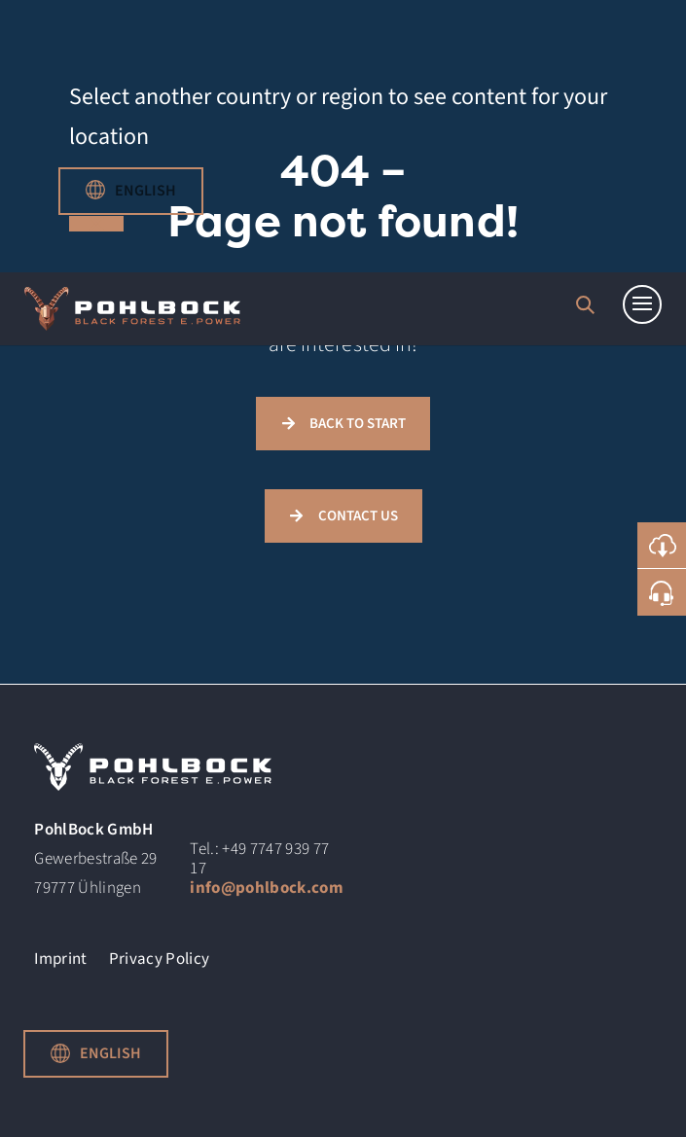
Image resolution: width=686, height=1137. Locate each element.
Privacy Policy (159, 962)
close (97, 224)
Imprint (60, 962)
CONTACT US (358, 516)
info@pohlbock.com (266, 888)
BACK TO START (357, 423)
